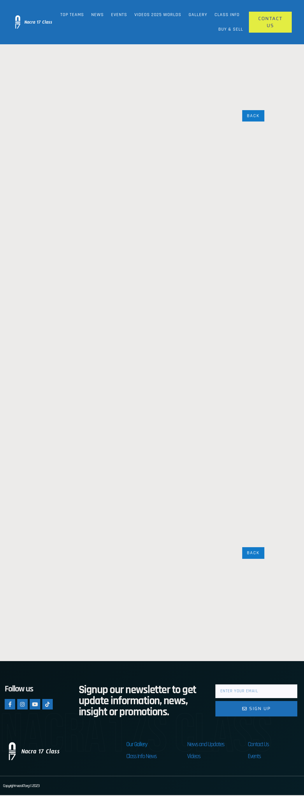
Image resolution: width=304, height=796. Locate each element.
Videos (193, 757)
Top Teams (72, 15)
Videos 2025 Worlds (157, 15)
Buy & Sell (230, 29)
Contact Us (258, 745)
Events (119, 15)
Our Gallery (136, 745)
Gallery (198, 15)
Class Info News (141, 757)
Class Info (227, 15)
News (97, 15)
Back (253, 116)
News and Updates (205, 745)
